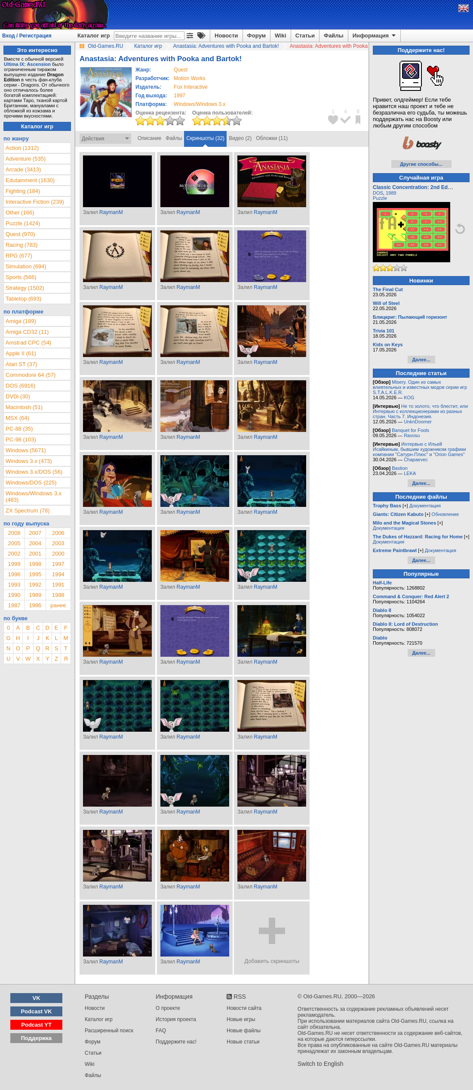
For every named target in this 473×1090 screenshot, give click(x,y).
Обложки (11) (272, 138)
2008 (14, 533)
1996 (14, 574)
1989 (35, 595)
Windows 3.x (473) (29, 461)
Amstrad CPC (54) (28, 342)
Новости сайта (244, 1008)
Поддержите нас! (176, 1042)
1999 (14, 564)
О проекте (168, 1008)
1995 (35, 574)
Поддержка (36, 1038)
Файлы (334, 35)
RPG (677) (19, 255)
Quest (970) (20, 234)
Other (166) (20, 212)
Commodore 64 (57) (30, 375)
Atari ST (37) (21, 364)
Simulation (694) (26, 266)
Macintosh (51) (24, 407)
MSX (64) (17, 418)
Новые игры (241, 1019)
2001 (35, 553)
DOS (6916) (20, 385)
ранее (58, 605)
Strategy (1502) (25, 288)
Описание (149, 138)
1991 (58, 584)
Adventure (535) (26, 158)
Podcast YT (36, 1025)
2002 (14, 553)
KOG (409, 397)
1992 (35, 584)
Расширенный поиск (109, 1031)
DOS (378, 193)
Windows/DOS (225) (31, 482)
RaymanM (111, 212)
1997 (179, 96)
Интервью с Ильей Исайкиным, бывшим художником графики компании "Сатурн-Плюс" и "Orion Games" (419, 449)
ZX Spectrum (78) (28, 510)
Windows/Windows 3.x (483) (33, 496)
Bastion (400, 468)
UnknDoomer (418, 421)
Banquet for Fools (410, 430)
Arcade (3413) (23, 169)
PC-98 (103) (21, 439)
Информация (375, 35)
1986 (35, 605)
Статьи (305, 35)
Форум (256, 35)
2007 (35, 533)
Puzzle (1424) (23, 223)
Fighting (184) (23, 191)
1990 (14, 595)
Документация (425, 505)
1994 (58, 574)
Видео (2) (240, 138)
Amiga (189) (21, 321)
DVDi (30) (18, 396)
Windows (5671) (26, 450)
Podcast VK (36, 1011)
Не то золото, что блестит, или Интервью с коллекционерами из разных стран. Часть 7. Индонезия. (420, 411)
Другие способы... (421, 164)
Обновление (445, 514)
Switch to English (321, 1063)
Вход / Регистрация (27, 36)
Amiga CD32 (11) (27, 332)
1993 (14, 584)
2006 (58, 533)
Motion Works (189, 78)
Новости (226, 35)
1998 (35, 564)
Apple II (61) (21, 353)
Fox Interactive (191, 87)
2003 (58, 543)
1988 (58, 595)
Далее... (421, 359)
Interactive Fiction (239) (35, 202)
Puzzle (380, 198)
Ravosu (412, 435)
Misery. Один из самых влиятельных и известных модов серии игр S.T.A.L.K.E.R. (420, 387)
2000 (58, 553)
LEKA (410, 473)
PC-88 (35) (19, 428)
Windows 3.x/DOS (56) (34, 472)
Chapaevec (416, 459)
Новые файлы (244, 1031)
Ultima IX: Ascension (27, 64)
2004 (35, 543)
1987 (14, 605)
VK (36, 998)
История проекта (176, 1019)
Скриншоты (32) (205, 138)
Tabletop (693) (23, 298)
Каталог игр (93, 35)
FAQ (161, 1031)
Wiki (280, 35)
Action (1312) (22, 148)
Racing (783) (21, 245)
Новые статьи (243, 1042)
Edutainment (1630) (30, 180)
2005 (14, 543)
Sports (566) (21, 277)
